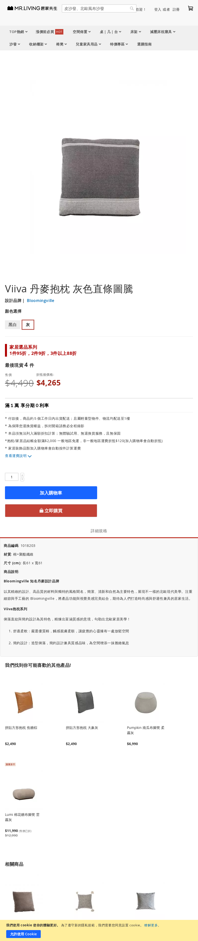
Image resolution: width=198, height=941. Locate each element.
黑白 (12, 324)
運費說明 (19, 455)
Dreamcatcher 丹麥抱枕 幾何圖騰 (83, 892)
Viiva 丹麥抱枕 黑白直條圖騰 (145, 892)
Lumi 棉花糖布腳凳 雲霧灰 (22, 780)
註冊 (176, 9)
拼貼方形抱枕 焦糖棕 (21, 690)
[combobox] (99, 8)
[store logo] (35, 7)
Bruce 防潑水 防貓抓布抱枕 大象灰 (23, 892)
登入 (157, 9)
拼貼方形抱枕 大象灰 (82, 690)
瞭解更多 (151, 925)
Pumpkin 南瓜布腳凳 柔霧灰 (145, 693)
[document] (99, 930)
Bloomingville (40, 300)
